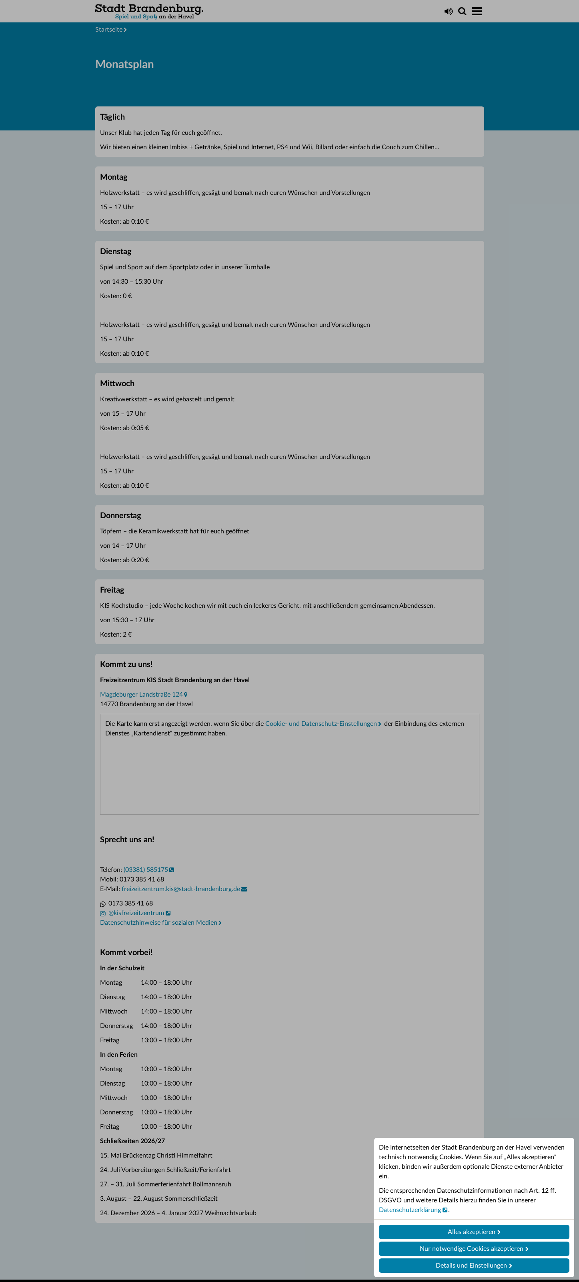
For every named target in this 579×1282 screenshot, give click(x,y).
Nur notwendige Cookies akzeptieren (471, 1249)
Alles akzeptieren (471, 1232)
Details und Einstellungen (471, 1265)
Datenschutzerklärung (410, 1210)
